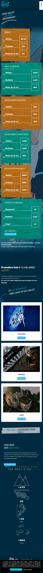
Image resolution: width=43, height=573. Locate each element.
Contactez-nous (10, 234)
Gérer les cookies (27, 569)
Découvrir (21, 338)
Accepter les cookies (16, 569)
